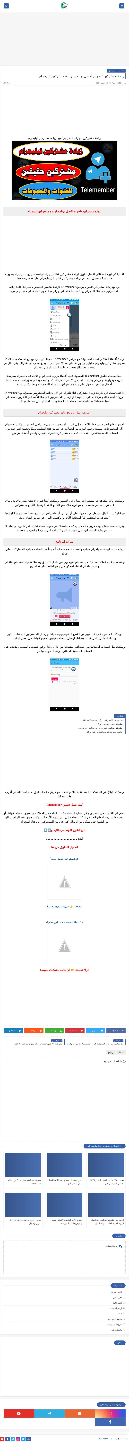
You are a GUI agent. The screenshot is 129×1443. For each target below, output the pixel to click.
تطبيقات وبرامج (116, 70)
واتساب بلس (116, 1330)
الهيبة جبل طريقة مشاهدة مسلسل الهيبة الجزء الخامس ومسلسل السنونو (107, 1222)
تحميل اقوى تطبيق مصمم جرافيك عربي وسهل (25, 1222)
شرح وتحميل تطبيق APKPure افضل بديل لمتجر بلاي (65, 1182)
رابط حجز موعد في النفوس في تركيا (104, 732)
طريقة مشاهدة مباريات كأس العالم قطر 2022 (24, 1182)
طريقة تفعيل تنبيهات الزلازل (108, 724)
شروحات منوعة (115, 1324)
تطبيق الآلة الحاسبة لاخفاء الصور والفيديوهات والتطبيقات (67, 1222)
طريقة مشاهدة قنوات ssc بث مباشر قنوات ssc (100, 728)
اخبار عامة (117, 1303)
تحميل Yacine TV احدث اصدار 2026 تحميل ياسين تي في (107, 1182)
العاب (119, 1313)
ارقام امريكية (116, 1308)
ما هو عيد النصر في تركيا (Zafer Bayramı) (102, 720)
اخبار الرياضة (116, 1292)
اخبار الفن (117, 1297)
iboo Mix (103, 1438)
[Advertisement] (64, 40)
